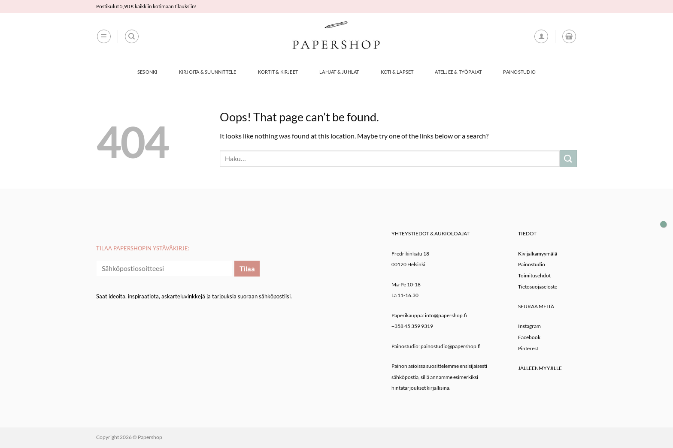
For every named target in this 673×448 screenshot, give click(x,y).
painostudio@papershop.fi (451, 346)
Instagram (529, 326)
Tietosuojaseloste (537, 286)
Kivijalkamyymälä (537, 253)
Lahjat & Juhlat (339, 72)
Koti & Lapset (397, 72)
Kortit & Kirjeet (278, 72)
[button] (104, 36)
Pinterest (528, 348)
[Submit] (568, 158)
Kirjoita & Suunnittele (207, 72)
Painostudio (519, 72)
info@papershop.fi (446, 315)
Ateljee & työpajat (458, 72)
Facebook (529, 337)
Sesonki (147, 72)
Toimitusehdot (534, 275)
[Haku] (132, 36)
